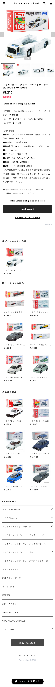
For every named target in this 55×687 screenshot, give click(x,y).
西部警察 (6, 595)
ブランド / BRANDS (11, 509)
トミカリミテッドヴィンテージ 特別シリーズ (23, 535)
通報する (48, 224)
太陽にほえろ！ (9, 603)
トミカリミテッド (10, 569)
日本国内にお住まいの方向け (27, 217)
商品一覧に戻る (27, 642)
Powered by (27, 660)
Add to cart (27, 209)
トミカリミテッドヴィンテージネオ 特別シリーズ (25, 561)
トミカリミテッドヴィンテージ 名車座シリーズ (24, 544)
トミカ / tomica (9, 518)
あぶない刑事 (8, 586)
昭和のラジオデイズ (11, 578)
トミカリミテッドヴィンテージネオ (18, 552)
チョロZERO (8, 629)
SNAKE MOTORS (10, 612)
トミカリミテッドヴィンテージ (16, 526)
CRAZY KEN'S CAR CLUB (14, 621)
